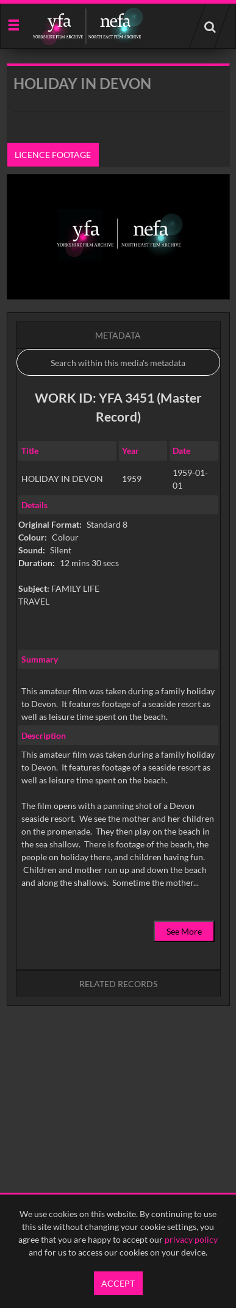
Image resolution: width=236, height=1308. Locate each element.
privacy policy (191, 1239)
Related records (118, 984)
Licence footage (53, 154)
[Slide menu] (13, 24)
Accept (118, 1283)
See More (184, 931)
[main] (118, 565)
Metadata (118, 335)
